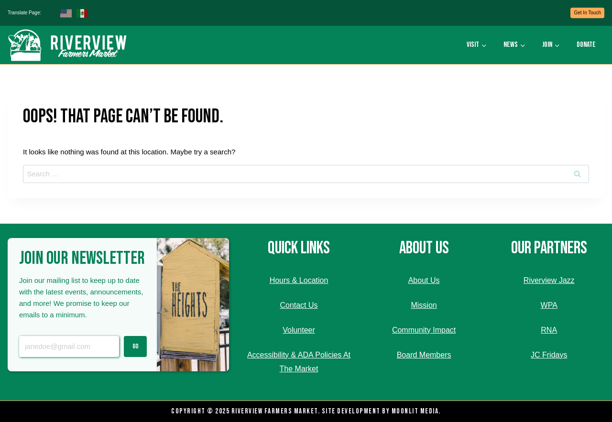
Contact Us (298, 305)
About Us (424, 280)
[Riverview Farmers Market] (69, 45)
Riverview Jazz (549, 280)
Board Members (424, 355)
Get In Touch (587, 12)
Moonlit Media (415, 411)
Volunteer (299, 330)
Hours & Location (299, 280)
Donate (586, 44)
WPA (549, 305)
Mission (424, 305)
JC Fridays (549, 355)
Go (135, 346)
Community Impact (424, 330)
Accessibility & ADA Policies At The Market (298, 362)
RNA (549, 330)
